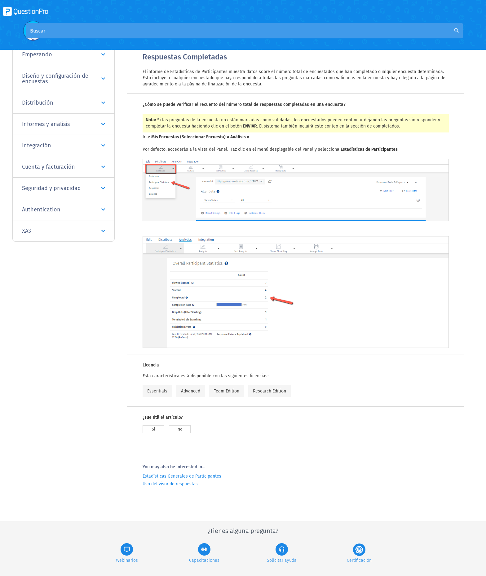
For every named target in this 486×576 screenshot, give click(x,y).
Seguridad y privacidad (63, 188)
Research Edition (269, 391)
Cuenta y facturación (63, 166)
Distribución (63, 102)
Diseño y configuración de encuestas (63, 78)
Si (153, 429)
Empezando (63, 54)
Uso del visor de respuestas (170, 484)
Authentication (63, 209)
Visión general (159, 38)
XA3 (63, 230)
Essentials (157, 391)
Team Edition (226, 391)
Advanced (190, 391)
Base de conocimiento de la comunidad (227, 38)
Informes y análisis (63, 124)
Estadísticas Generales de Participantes (182, 476)
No (180, 429)
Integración (63, 145)
